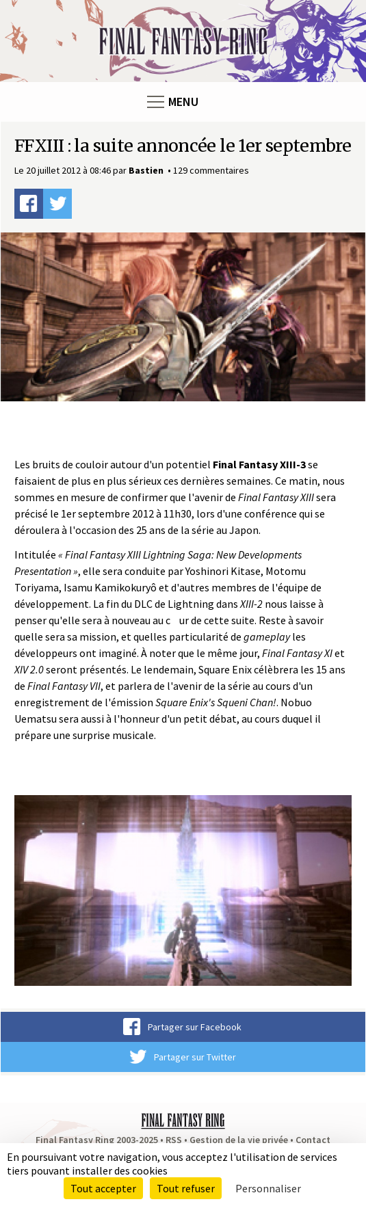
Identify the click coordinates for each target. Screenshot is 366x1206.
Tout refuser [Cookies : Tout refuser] (186, 1188)
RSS (174, 1140)
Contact (313, 1140)
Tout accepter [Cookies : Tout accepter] (103, 1188)
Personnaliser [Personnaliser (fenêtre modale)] (268, 1188)
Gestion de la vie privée (238, 1140)
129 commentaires (211, 170)
